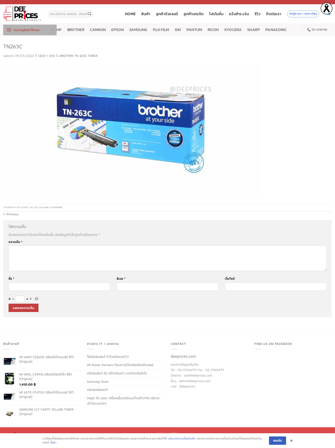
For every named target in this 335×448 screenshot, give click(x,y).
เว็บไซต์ (230, 278)
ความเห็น (15, 241)
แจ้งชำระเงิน (239, 14)
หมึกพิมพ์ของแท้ (97, 389)
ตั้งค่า (53, 443)
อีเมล (121, 278)
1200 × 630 (46, 55)
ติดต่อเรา (273, 14)
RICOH (213, 30)
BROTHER (75, 30)
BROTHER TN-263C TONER (79, 55)
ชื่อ (11, 278)
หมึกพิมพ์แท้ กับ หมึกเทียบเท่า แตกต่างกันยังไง (117, 373)
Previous (11, 214)
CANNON (98, 30)
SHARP (253, 30)
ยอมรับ (277, 440)
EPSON (117, 30)
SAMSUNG (138, 30)
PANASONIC (276, 30)
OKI (178, 30)
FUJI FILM (161, 30)
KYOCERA (233, 30)
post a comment (53, 207)
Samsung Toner (98, 381)
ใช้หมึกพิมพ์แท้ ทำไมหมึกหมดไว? (108, 356)
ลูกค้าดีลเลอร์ (167, 14)
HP (59, 30)
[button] (30, 30)
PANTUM (194, 30)
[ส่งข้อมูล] (89, 14)
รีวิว (257, 14)
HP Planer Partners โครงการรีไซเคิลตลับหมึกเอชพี (120, 365)
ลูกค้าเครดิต (194, 14)
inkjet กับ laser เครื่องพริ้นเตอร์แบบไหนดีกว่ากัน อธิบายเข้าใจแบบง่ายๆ (123, 400)
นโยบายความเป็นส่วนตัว (181, 438)
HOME (130, 14)
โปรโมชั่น (216, 14)
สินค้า (145, 14)
